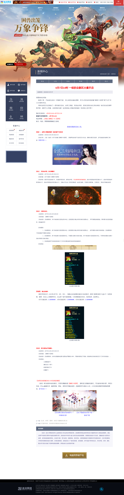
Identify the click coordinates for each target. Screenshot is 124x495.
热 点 (106, 81)
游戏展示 (55, 8)
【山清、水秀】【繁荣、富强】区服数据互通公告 (53, 420)
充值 (108, 2)
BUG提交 (21, 143)
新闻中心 (40, 8)
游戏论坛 (102, 8)
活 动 (68, 81)
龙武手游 (72, 2)
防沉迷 (21, 109)
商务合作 (43, 485)
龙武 (96, 2)
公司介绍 (38, 485)
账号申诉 (21, 139)
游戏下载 (71, 8)
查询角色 (11, 109)
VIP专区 (21, 117)
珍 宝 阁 (11, 143)
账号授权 (11, 100)
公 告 (55, 81)
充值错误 (11, 134)
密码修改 (11, 117)
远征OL (89, 2)
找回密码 (12, 130)
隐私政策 (63, 485)
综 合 (42, 81)
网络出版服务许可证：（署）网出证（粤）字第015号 (79, 487)
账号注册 (11, 85)
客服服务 (53, 485)
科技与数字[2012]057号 (69, 488)
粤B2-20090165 (62, 487)
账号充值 (11, 91)
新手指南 (21, 85)
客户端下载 (74, 455)
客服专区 (11, 139)
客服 (111, 2)
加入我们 (48, 485)
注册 (101, 2)
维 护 (93, 81)
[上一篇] (38, 420)
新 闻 (80, 81)
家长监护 (58, 485)
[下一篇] (38, 423)
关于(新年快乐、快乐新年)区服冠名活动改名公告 (53, 423)
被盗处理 (22, 130)
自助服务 (21, 134)
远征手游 (81, 2)
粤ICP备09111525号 (40, 487)
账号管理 (22, 100)
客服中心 (86, 8)
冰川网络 (5, 2)
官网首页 (24, 8)
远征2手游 (63, 2)
